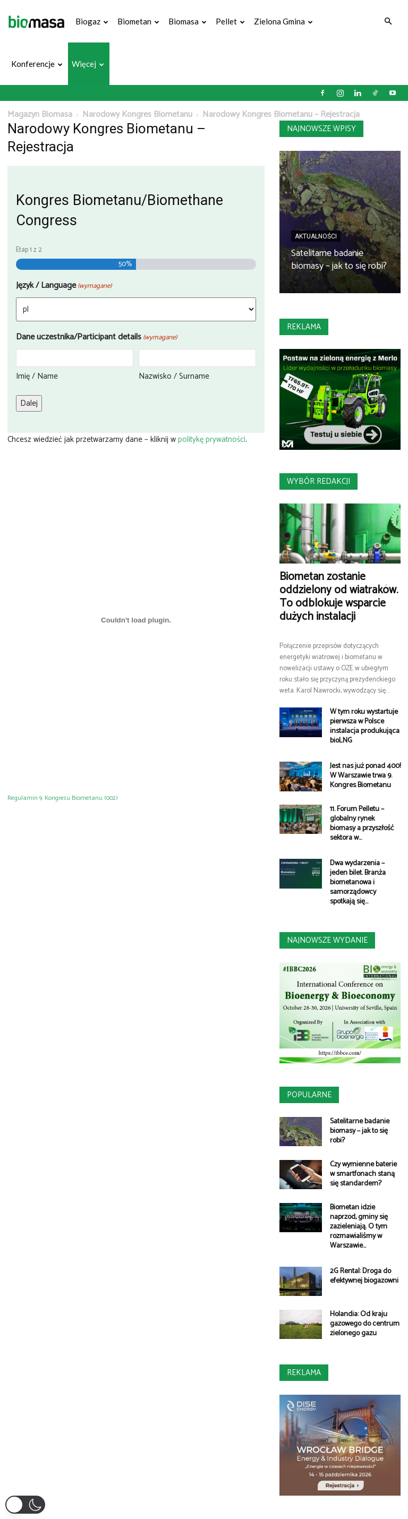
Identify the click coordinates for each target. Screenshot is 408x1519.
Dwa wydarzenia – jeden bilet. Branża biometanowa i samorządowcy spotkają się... (358, 882)
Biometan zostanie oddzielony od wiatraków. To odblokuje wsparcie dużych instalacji (338, 597)
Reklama (304, 327)
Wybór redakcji (318, 481)
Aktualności (316, 236)
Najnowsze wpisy (321, 128)
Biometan (138, 21)
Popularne (309, 1095)
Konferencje (37, 64)
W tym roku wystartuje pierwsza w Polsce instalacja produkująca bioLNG (365, 726)
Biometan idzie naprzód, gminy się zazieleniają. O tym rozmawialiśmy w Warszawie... (359, 1226)
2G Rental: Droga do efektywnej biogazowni (364, 1276)
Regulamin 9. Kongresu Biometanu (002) (62, 798)
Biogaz (91, 21)
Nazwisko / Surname (174, 376)
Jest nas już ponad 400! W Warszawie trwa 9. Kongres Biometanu (365, 775)
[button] (388, 21)
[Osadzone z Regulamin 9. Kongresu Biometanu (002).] (136, 619)
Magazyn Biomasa (39, 114)
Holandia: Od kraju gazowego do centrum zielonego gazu (365, 1323)
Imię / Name (37, 376)
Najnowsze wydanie (327, 940)
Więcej (88, 64)
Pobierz (138, 798)
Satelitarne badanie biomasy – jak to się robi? (339, 259)
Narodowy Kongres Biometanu (137, 114)
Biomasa (187, 21)
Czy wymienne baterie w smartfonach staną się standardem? (363, 1174)
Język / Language (64, 285)
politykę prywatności (210, 439)
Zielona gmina (283, 21)
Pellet (230, 21)
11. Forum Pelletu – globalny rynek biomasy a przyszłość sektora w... (362, 823)
